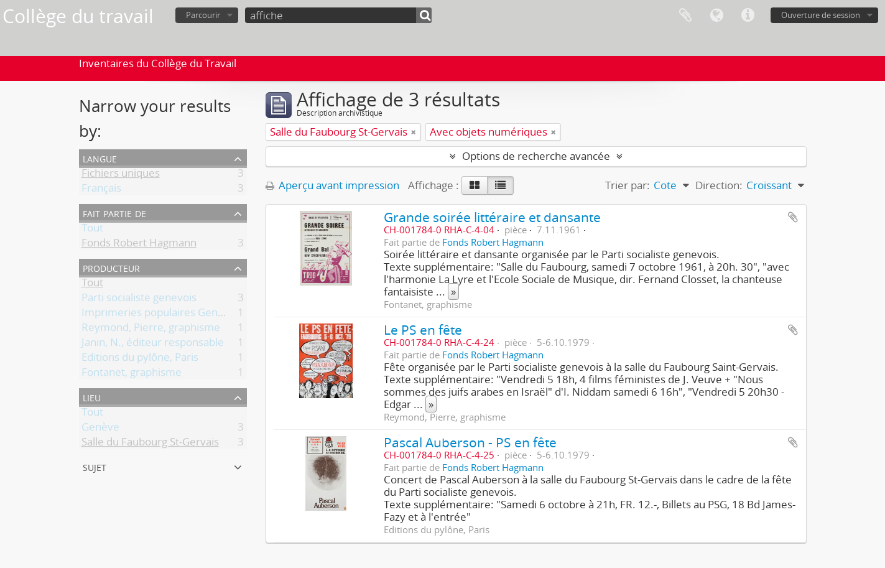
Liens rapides (747, 15)
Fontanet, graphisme (131, 374)
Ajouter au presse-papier (793, 217)
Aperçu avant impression (332, 185)
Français (101, 190)
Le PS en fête (423, 329)
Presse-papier (685, 15)
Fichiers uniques (120, 175)
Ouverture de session (820, 15)
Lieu (92, 396)
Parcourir (203, 15)
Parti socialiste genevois (139, 299)
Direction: (719, 185)
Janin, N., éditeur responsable (152, 344)
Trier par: (627, 185)
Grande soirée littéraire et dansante (492, 217)
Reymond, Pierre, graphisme (150, 329)
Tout (92, 230)
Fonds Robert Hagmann (139, 245)
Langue (716, 15)
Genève (100, 429)
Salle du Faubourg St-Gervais (150, 444)
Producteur (111, 267)
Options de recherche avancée (536, 156)
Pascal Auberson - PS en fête (470, 442)
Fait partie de (114, 212)
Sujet (94, 466)
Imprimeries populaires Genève (158, 314)
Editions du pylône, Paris (139, 359)
